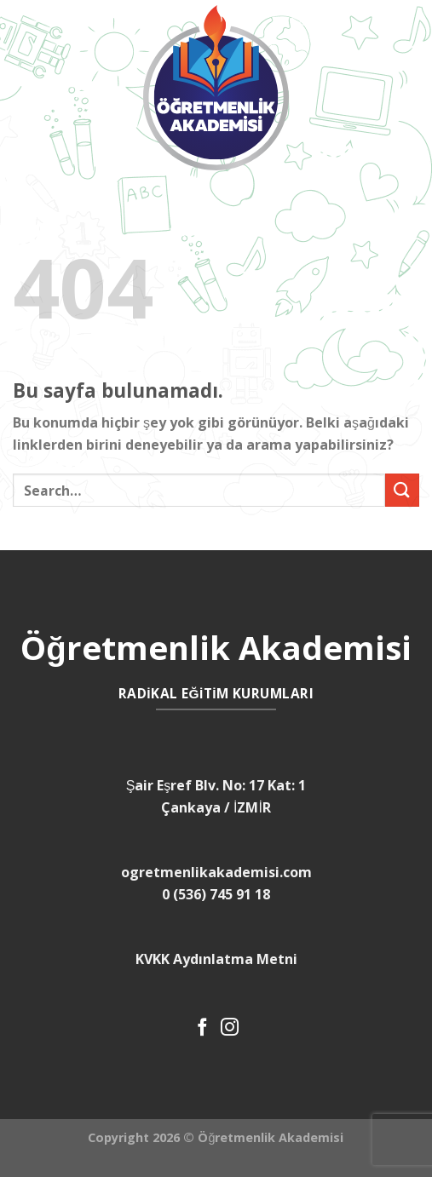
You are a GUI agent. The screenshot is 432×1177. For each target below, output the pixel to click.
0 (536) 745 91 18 (216, 894)
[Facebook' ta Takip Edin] (202, 1028)
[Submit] (402, 490)
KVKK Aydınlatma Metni (216, 959)
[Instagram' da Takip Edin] (230, 1028)
